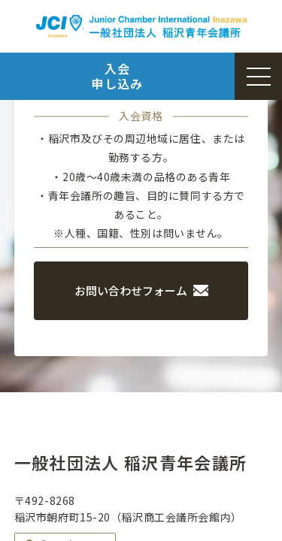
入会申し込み (117, 75)
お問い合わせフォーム (141, 290)
